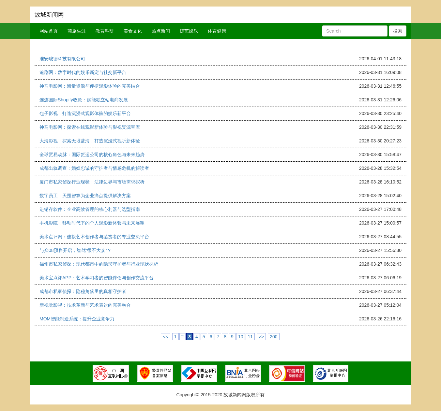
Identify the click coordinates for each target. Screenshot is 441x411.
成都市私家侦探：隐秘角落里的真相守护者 (82, 291)
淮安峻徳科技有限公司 (62, 58)
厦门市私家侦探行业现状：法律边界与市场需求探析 (91, 181)
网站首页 (48, 31)
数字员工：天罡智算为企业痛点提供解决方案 (85, 195)
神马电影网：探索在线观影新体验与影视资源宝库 (89, 127)
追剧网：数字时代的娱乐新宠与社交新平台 (82, 72)
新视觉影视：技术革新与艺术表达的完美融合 (85, 305)
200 (273, 336)
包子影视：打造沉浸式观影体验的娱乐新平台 (85, 113)
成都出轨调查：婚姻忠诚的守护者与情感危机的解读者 (94, 168)
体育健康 (217, 31)
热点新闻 (161, 31)
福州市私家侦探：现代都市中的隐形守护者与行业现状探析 (98, 264)
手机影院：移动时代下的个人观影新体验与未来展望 (91, 223)
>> (261, 336)
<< (165, 336)
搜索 (397, 31)
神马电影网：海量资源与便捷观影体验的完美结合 (89, 86)
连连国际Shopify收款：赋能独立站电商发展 (83, 99)
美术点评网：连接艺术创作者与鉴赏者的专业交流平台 (94, 236)
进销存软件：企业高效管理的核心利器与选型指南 (89, 209)
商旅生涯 (77, 31)
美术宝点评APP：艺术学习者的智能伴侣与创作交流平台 (96, 277)
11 (250, 336)
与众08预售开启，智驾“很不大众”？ (75, 250)
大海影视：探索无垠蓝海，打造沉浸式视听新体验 (89, 140)
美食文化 (133, 31)
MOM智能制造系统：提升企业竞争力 (76, 318)
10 (240, 336)
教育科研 (105, 31)
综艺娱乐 (189, 31)
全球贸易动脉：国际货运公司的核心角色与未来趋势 (91, 154)
